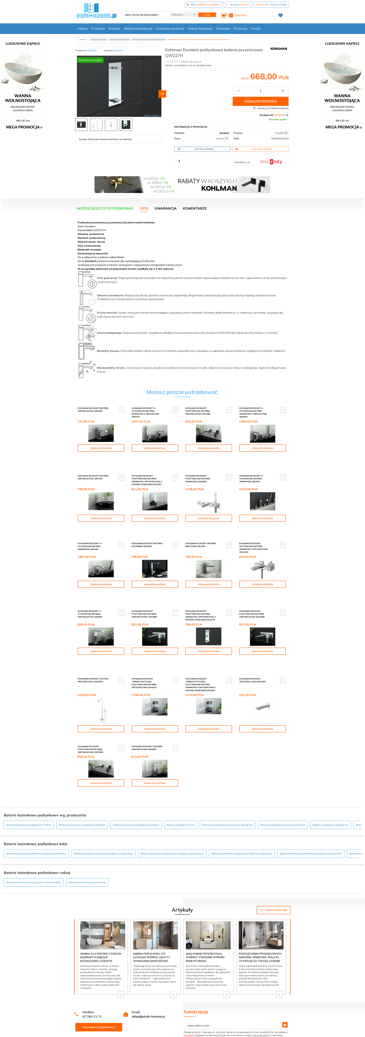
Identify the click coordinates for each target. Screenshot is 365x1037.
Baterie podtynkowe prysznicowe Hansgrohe (227, 768)
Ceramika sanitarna (170, 28)
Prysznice (98, 28)
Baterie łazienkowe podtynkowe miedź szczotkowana (241, 797)
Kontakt (165, 1014)
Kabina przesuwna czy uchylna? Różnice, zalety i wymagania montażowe (151, 901)
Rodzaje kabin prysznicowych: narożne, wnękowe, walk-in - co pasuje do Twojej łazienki (260, 901)
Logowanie (253, 1010)
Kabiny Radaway (200, 28)
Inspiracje (166, 1010)
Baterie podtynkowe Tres (181, 768)
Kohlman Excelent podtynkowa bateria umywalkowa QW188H (252, 587)
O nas (164, 1019)
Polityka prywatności (130, 1023)
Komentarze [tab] (194, 208)
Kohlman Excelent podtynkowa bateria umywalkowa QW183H (90, 709)
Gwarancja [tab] (165, 208)
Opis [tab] (144, 208)
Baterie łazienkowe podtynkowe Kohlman (82, 768)
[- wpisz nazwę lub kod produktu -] (144, 15)
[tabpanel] (182, 301)
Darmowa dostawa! (87, 1028)
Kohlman (92, 50)
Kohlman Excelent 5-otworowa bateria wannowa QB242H (90, 528)
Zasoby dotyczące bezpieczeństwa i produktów (105, 139)
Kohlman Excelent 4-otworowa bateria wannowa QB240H (251, 468)
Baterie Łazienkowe (138, 28)
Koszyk (256, 28)
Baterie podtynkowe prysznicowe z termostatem (33, 826)
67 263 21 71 (92, 960)
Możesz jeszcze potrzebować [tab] (105, 208)
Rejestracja (253, 1014)
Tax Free (123, 1028)
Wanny (82, 28)
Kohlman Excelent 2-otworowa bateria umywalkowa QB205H (90, 587)
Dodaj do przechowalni (271, 108)
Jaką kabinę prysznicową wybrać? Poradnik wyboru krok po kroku (205, 901)
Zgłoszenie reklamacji (216, 1010)
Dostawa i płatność (254, 149)
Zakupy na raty (84, 1019)
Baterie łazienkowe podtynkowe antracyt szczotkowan (311, 797)
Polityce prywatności (242, 985)
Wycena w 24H (85, 1023)
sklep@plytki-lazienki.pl (148, 960)
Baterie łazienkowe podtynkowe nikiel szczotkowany (103, 797)
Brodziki (114, 28)
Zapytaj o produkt (196, 149)
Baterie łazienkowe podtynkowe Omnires (136, 768)
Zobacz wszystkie (273, 853)
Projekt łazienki (170, 1023)
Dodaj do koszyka (261, 101)
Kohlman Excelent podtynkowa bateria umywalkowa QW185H (144, 587)
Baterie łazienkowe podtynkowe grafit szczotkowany (36, 797)
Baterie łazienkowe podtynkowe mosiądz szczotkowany (172, 797)
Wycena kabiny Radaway (91, 1010)
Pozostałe (223, 28)
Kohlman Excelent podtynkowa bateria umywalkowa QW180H (198, 411)
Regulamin (189, 979)
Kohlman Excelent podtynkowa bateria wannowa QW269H (197, 468)
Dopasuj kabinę (84, 1032)
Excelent (118, 50)
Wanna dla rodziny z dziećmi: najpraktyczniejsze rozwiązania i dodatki (100, 901)
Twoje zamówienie (257, 1019)
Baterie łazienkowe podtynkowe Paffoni (28, 768)
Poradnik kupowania (130, 1014)
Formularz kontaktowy (98, 971)
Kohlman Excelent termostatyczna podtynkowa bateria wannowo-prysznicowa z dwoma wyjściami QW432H (200, 647)
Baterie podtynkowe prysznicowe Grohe (282, 768)
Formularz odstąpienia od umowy (223, 1014)
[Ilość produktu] (260, 90)
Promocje (240, 28)
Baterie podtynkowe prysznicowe (87, 826)
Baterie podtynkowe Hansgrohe (330, 768)
